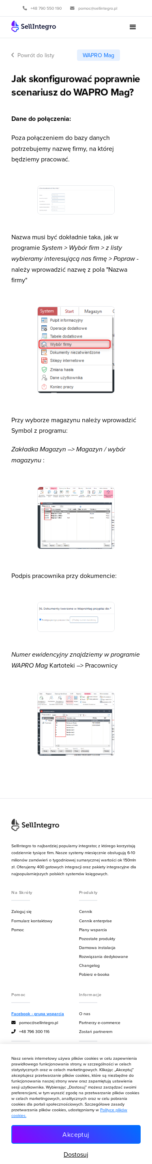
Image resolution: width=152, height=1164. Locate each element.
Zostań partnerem (95, 1031)
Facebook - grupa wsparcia (37, 1014)
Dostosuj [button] (76, 1154)
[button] (133, 27)
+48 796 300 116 (30, 1031)
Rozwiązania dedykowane (103, 956)
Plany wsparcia (93, 929)
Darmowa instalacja (97, 947)
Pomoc (17, 929)
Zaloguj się (21, 911)
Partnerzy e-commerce (99, 1022)
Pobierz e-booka (94, 974)
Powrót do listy (32, 55)
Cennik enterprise (95, 920)
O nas (84, 1013)
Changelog (89, 965)
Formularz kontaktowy (31, 920)
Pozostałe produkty (97, 938)
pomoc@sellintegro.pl (34, 1022)
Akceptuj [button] (75, 1134)
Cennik (85, 911)
